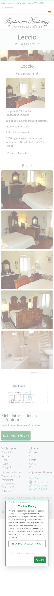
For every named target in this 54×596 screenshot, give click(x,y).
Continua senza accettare (20, 502)
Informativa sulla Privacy (27, 543)
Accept (40, 560)
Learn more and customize (22, 553)
